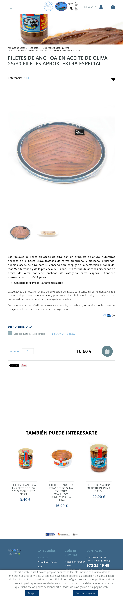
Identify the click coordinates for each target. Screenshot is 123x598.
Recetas (41, 566)
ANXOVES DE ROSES (16, 48)
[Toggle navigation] (10, 7)
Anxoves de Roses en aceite (56, 48)
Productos (34, 48)
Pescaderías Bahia (47, 562)
